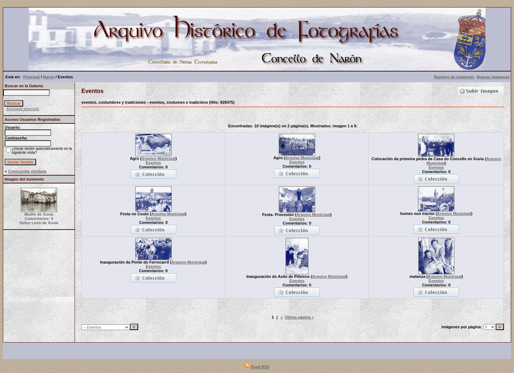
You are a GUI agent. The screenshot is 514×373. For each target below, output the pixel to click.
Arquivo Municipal (158, 158)
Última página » (299, 317)
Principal (31, 77)
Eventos (153, 163)
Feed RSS (257, 367)
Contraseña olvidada (27, 171)
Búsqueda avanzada (22, 109)
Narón (49, 77)
